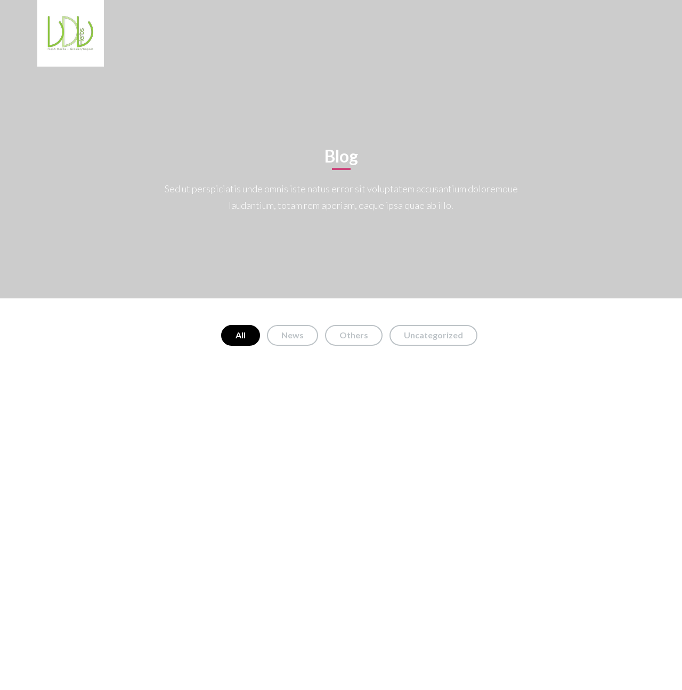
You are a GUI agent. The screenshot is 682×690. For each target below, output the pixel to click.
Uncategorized (433, 335)
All (241, 335)
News (292, 335)
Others (353, 335)
